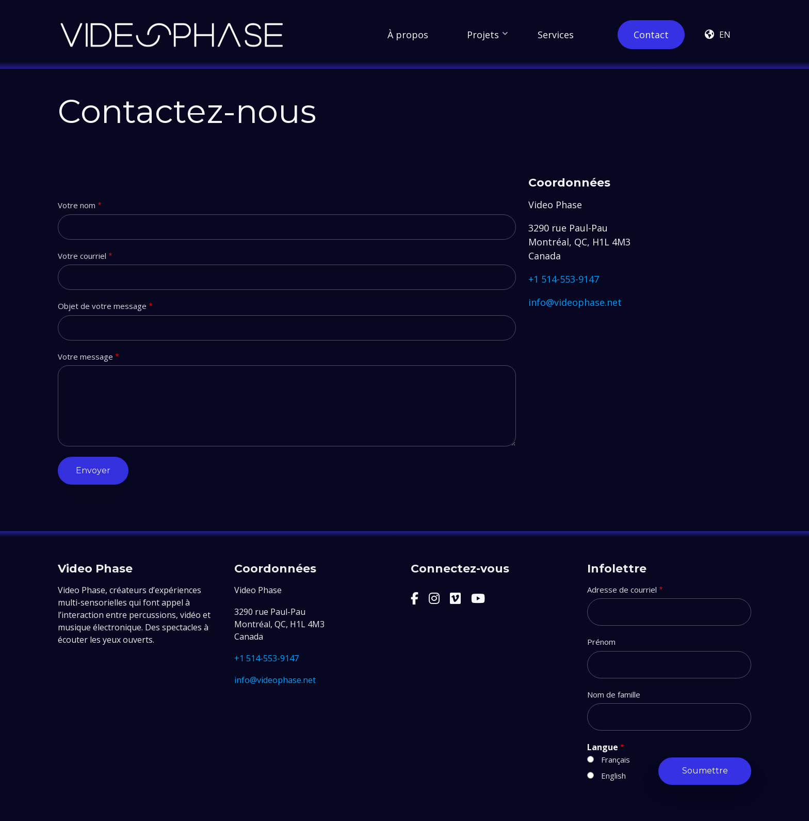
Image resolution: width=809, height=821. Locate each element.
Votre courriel (82, 256)
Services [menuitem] (556, 34)
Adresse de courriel (622, 589)
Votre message (85, 356)
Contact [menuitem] (651, 34)
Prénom (601, 642)
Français (615, 759)
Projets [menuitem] (487, 38)
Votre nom (76, 205)
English (613, 775)
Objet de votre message (102, 306)
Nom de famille (613, 694)
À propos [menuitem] (407, 34)
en (725, 34)
